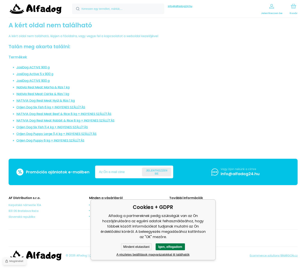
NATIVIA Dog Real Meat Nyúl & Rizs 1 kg (45, 100)
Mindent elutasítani (136, 246)
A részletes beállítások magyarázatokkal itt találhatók (152, 254)
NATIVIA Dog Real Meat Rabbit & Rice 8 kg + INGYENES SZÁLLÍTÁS (65, 120)
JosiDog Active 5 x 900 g (34, 74)
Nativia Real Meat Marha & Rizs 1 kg (43, 87)
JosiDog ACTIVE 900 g (33, 67)
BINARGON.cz (289, 255)
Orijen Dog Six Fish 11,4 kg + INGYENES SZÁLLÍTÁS (52, 127)
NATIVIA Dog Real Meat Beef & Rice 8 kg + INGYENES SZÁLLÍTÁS (63, 114)
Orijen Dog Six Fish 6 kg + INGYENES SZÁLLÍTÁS (50, 107)
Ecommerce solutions (265, 255)
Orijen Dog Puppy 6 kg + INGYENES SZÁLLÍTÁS (50, 140)
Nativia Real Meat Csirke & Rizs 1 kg (42, 94)
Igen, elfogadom (170, 246)
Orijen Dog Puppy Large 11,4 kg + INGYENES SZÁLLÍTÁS (56, 134)
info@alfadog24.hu (180, 6)
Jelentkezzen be (156, 172)
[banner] (35, 9)
